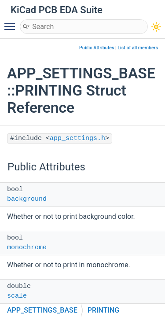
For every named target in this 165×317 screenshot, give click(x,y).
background (27, 199)
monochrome (27, 247)
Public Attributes (96, 48)
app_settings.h (77, 138)
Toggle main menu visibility (11, 22)
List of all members (137, 48)
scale (17, 296)
